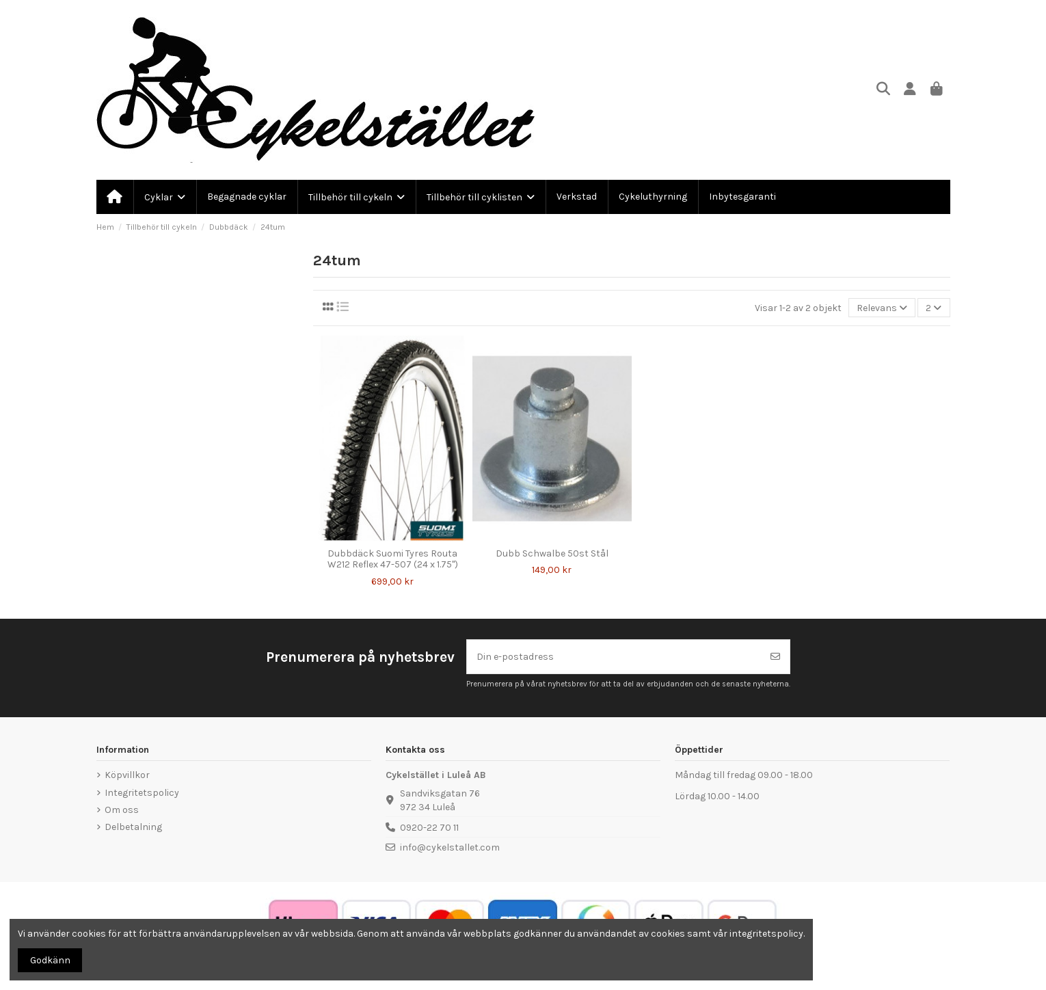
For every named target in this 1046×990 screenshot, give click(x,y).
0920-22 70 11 (429, 827)
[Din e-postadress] (614, 656)
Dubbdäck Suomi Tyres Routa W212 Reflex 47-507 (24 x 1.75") (392, 559)
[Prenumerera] (775, 656)
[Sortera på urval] (881, 308)
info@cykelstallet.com (450, 847)
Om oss (122, 810)
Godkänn (50, 960)
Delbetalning (133, 827)
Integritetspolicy (142, 793)
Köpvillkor (127, 775)
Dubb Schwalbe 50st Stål (552, 553)
